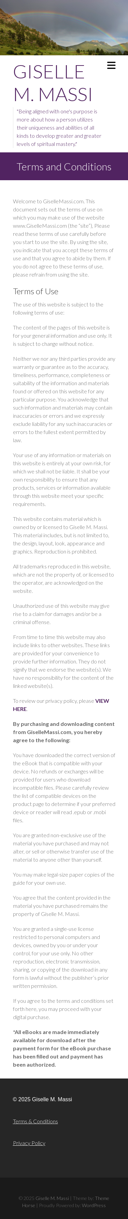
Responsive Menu (111, 65)
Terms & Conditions (35, 1121)
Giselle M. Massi (53, 82)
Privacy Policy (29, 1143)
